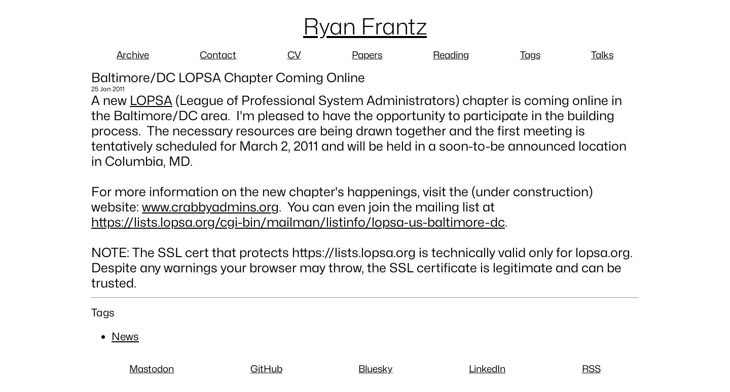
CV (294, 54)
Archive (133, 54)
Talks (602, 54)
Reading (451, 54)
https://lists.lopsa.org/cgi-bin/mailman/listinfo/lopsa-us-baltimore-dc (298, 222)
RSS (591, 368)
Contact (218, 54)
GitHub (266, 368)
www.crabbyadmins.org (210, 207)
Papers (367, 54)
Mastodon (151, 368)
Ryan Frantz (365, 26)
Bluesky (375, 368)
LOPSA (151, 100)
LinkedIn (487, 368)
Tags (530, 54)
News (125, 336)
